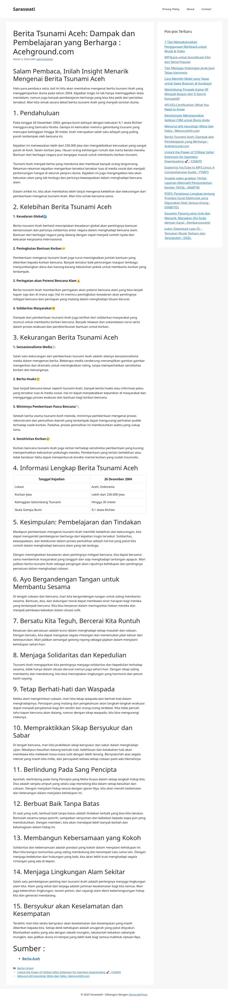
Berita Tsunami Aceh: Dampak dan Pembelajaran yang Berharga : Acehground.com (189, 141)
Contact (206, 9)
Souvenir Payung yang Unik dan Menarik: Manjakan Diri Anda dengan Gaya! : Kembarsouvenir (188, 218)
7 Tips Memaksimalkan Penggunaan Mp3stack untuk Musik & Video (186, 46)
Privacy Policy (171, 9)
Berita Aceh (31, 959)
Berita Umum (25, 968)
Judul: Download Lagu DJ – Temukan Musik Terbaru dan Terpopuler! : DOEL (185, 233)
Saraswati (24, 9)
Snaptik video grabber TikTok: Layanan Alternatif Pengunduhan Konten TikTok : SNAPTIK (188, 182)
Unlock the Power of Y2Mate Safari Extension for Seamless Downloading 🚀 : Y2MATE (69, 972)
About (190, 9)
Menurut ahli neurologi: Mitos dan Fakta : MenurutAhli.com (53, 976)
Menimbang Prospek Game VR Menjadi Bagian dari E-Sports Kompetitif (186, 94)
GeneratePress (138, 994)
